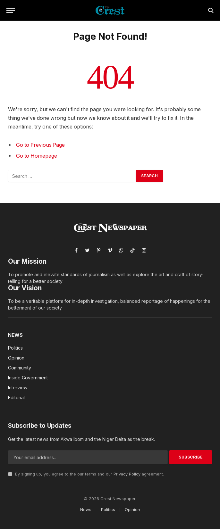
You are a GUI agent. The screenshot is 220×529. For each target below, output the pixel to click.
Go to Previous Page (40, 145)
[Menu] (10, 10)
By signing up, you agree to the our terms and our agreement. (86, 474)
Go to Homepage (36, 156)
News (15, 335)
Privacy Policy (127, 474)
